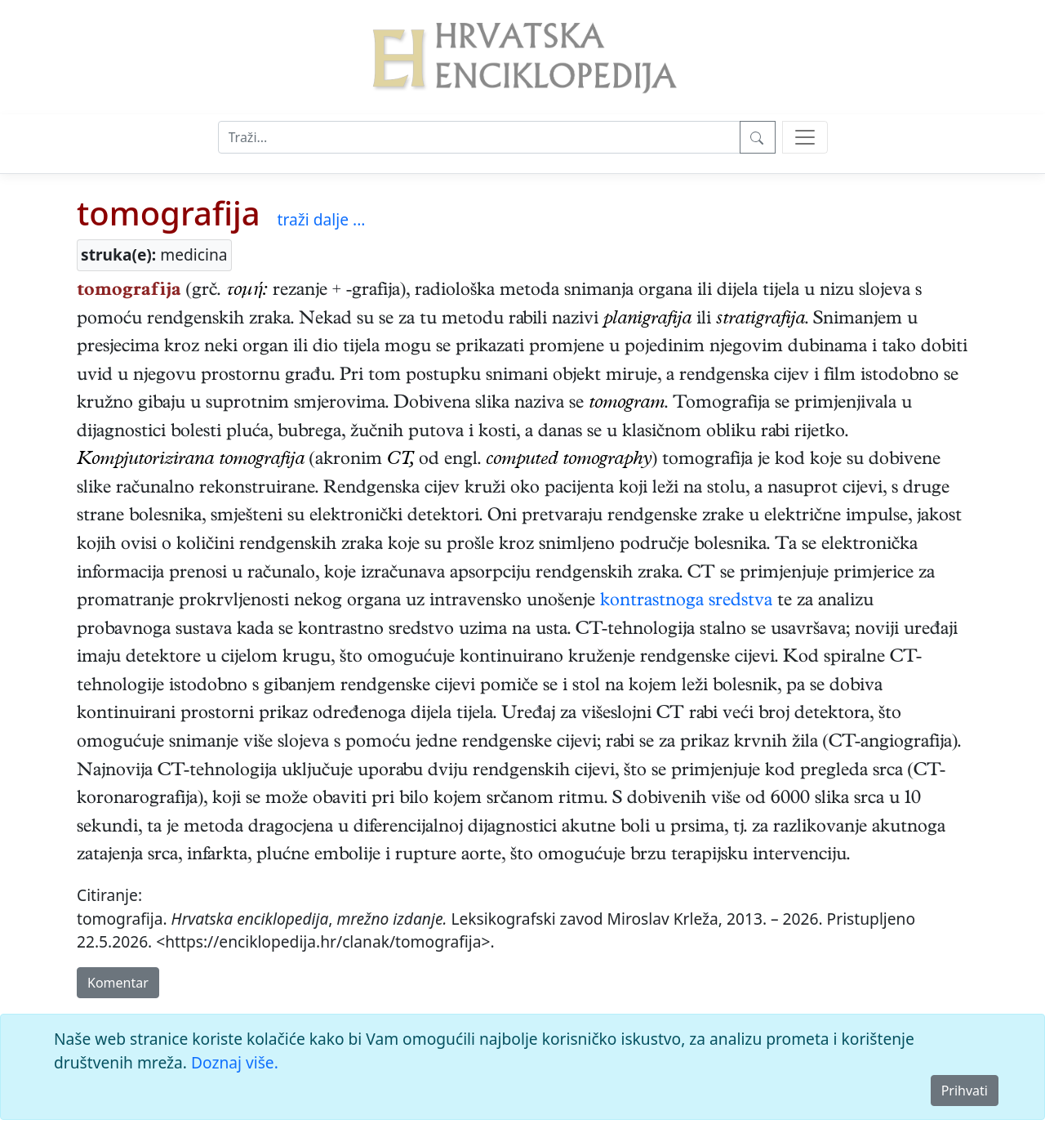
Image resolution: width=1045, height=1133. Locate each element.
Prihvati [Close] (964, 1091)
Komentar (118, 983)
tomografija (168, 212)
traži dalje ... (322, 219)
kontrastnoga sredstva (686, 602)
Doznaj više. (234, 1062)
